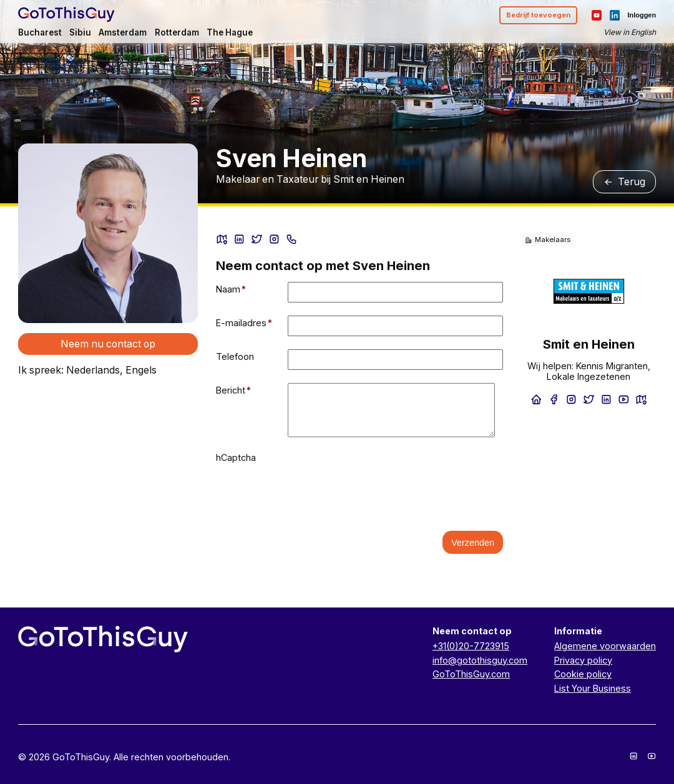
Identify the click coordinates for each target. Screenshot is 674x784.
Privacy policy (583, 660)
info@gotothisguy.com (479, 660)
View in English (629, 32)
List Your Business (592, 688)
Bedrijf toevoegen (538, 15)
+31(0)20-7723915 (470, 646)
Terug (624, 182)
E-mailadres (244, 322)
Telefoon (235, 356)
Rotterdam (177, 32)
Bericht (234, 390)
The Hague (230, 32)
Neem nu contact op (108, 344)
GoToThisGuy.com (471, 674)
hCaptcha (236, 457)
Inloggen (641, 15)
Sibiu (80, 32)
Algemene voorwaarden (605, 646)
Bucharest (40, 32)
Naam (231, 289)
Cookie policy (583, 674)
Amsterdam (123, 32)
